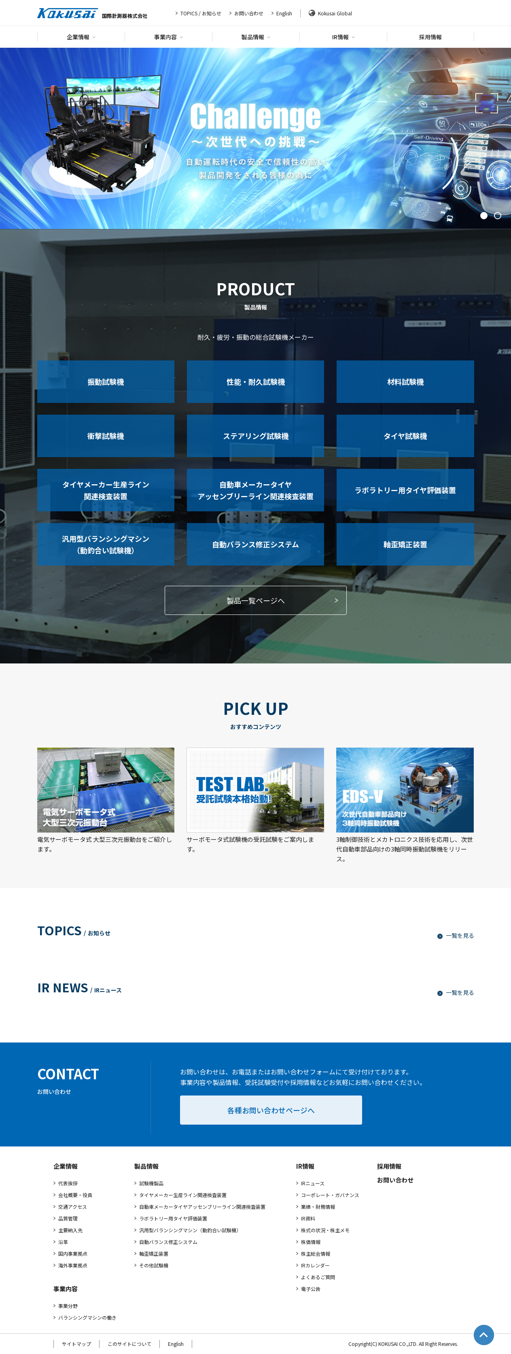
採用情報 (430, 37)
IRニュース (312, 1183)
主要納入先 (70, 1230)
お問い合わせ (248, 13)
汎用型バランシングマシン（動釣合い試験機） (105, 544)
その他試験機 (153, 1265)
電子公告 (310, 1288)
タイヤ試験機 (405, 435)
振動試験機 (105, 381)
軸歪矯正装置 (405, 544)
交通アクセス (72, 1206)
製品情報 (256, 37)
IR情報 (343, 37)
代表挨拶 (68, 1183)
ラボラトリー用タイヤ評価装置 (405, 490)
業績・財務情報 (318, 1206)
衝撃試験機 (105, 435)
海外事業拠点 (72, 1265)
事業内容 (168, 37)
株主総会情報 (315, 1253)
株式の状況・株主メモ (325, 1230)
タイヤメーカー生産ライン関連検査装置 (105, 490)
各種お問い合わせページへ (271, 1110)
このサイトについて (129, 1343)
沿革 (63, 1241)
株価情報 (310, 1241)
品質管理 (68, 1218)
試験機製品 (151, 1183)
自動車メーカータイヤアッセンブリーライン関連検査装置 (255, 490)
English (284, 13)
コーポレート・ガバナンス (330, 1194)
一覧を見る (455, 935)
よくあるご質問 (318, 1276)
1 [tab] (484, 215)
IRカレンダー (315, 1265)
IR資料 (308, 1218)
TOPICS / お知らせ (200, 13)
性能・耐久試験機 (256, 381)
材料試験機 (405, 381)
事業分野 (68, 1305)
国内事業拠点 (72, 1253)
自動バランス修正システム (255, 544)
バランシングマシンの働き (87, 1317)
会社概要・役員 (75, 1194)
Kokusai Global (335, 13)
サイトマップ (76, 1343)
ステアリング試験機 (255, 435)
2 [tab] (497, 215)
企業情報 (81, 37)
